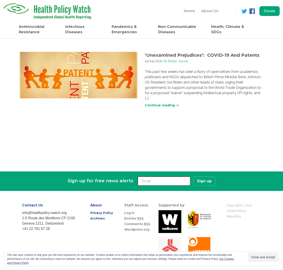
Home (189, 11)
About (96, 205)
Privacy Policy (101, 213)
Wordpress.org (136, 229)
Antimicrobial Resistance (31, 29)
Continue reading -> (162, 105)
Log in (129, 213)
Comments (137, 224)
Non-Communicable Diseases (177, 29)
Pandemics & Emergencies (124, 29)
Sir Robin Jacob (175, 61)
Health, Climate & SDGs (227, 29)
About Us (209, 11)
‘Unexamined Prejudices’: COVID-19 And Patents (202, 55)
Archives (97, 218)
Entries (134, 218)
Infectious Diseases (74, 29)
